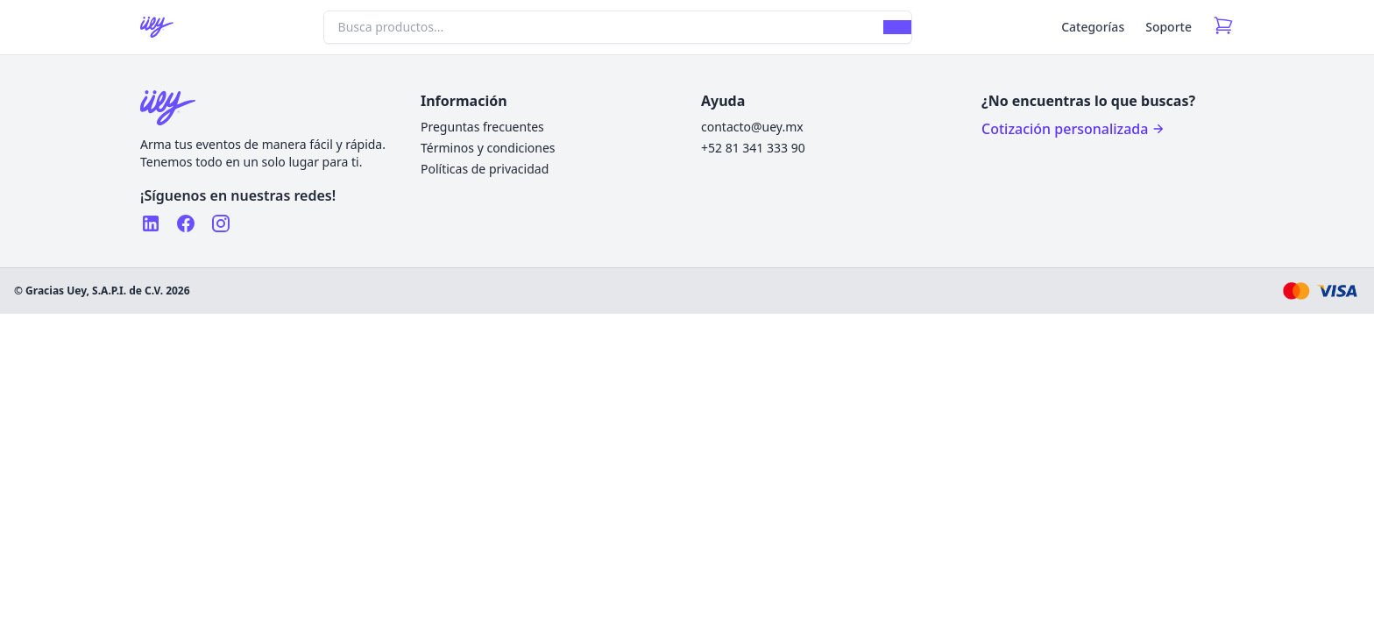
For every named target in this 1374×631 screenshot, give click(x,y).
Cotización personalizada (1073, 128)
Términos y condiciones (488, 147)
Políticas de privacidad (485, 168)
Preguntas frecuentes (482, 126)
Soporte (1168, 26)
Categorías (1092, 26)
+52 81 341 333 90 (753, 147)
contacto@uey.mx (752, 126)
